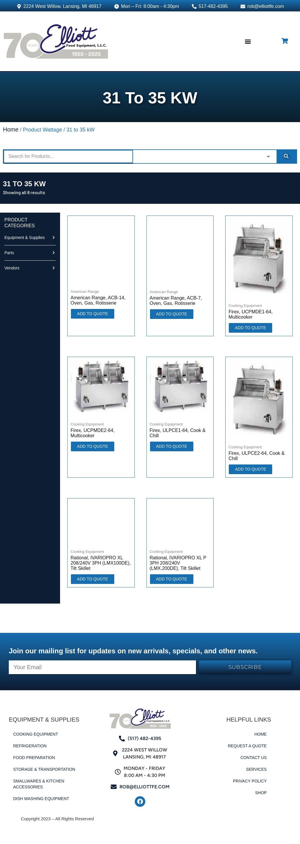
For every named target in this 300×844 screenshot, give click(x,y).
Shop (261, 792)
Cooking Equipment (35, 734)
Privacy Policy (250, 781)
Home (10, 129)
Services (256, 769)
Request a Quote (247, 746)
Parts (9, 252)
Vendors (11, 268)
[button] (248, 41)
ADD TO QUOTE (92, 313)
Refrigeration (30, 746)
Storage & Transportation (44, 769)
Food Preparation (34, 757)
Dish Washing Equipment (41, 798)
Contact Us (254, 757)
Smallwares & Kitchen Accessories (38, 784)
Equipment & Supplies (24, 237)
